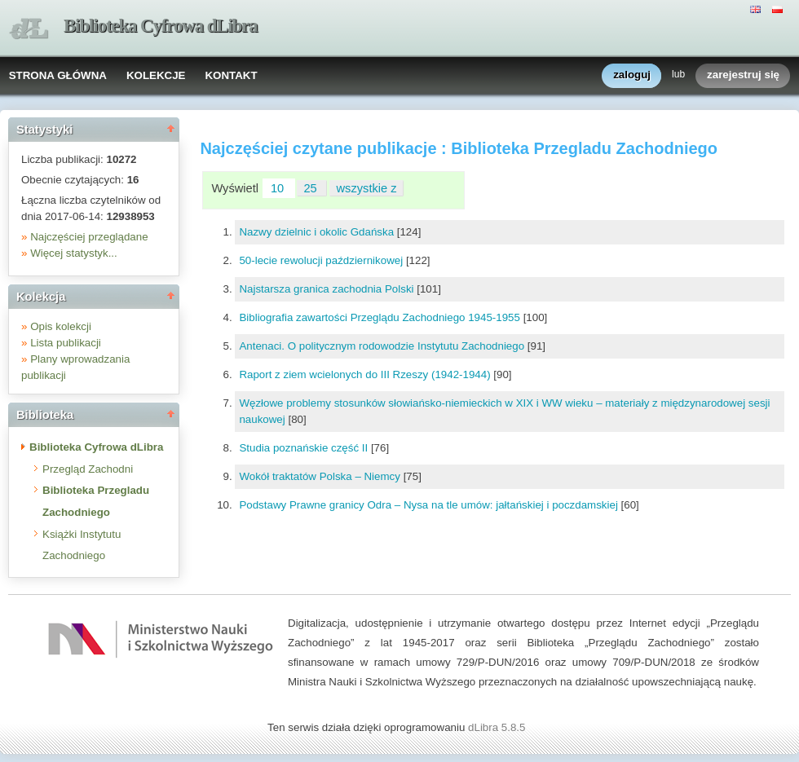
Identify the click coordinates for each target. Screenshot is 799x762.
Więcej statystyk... (73, 253)
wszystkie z (367, 188)
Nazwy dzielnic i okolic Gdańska (317, 232)
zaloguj (632, 75)
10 (279, 188)
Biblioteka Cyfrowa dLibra (161, 25)
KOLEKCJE (156, 75)
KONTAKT (231, 75)
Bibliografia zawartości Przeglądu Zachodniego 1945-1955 (381, 317)
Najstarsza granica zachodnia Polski (328, 289)
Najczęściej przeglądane (89, 237)
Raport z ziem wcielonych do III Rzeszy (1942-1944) (366, 374)
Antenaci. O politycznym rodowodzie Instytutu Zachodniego (383, 346)
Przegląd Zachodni (87, 469)
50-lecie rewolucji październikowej (322, 260)
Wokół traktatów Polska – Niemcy (321, 476)
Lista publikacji (65, 343)
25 (311, 188)
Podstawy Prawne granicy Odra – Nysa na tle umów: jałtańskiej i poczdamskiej (429, 505)
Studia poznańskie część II (305, 448)
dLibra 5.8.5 (498, 727)
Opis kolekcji (60, 326)
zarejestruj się (743, 75)
